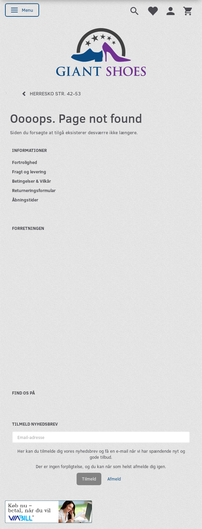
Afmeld (114, 479)
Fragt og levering (29, 171)
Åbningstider (25, 199)
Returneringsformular (34, 190)
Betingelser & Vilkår (31, 181)
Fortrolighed (24, 162)
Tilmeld (89, 479)
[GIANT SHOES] (101, 51)
